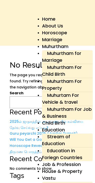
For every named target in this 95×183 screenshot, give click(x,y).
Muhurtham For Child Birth (62, 70)
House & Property (62, 171)
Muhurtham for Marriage (61, 56)
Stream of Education (56, 140)
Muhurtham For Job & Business (67, 112)
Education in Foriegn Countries (62, 154)
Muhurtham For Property (62, 84)
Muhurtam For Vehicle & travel (60, 98)
